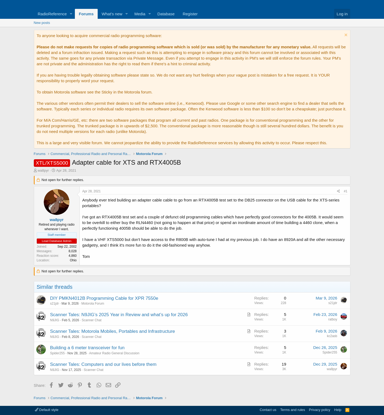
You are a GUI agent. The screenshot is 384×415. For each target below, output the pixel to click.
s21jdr (54, 303)
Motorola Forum (92, 303)
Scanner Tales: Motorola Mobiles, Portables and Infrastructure (112, 331)
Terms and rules (292, 410)
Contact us (268, 410)
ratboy (332, 319)
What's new (112, 14)
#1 (345, 191)
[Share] (338, 191)
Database (165, 14)
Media (139, 14)
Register (190, 14)
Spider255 (57, 353)
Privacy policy (319, 410)
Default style (46, 410)
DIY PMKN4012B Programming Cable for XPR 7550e (104, 298)
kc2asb (332, 336)
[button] (71, 14)
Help (337, 410)
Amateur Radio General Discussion (114, 353)
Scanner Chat (91, 320)
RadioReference (52, 14)
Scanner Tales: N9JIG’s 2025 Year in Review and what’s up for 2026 (119, 314)
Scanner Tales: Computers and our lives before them (103, 364)
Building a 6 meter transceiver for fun (87, 347)
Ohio (73, 260)
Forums (86, 14)
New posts (42, 23)
